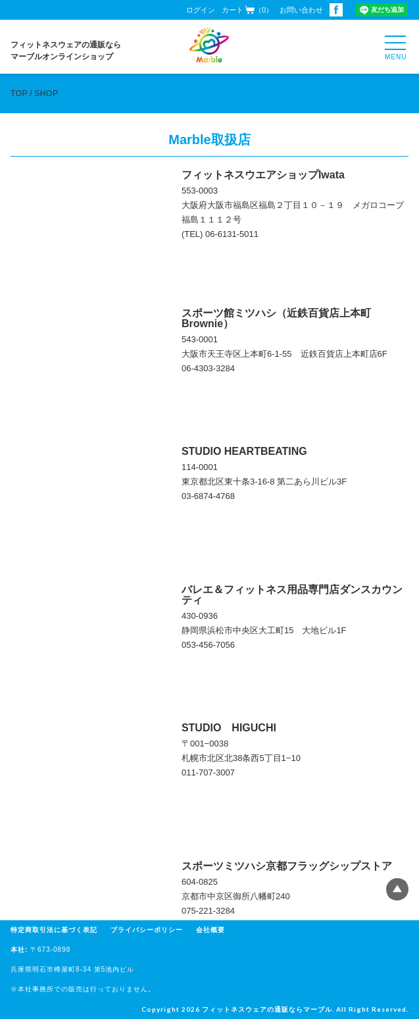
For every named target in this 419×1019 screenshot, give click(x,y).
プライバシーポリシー (147, 929)
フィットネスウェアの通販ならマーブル (267, 1009)
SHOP (46, 93)
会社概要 (210, 929)
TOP (19, 93)
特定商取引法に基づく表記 (54, 929)
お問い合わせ (301, 10)
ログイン (200, 10)
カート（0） (247, 9)
